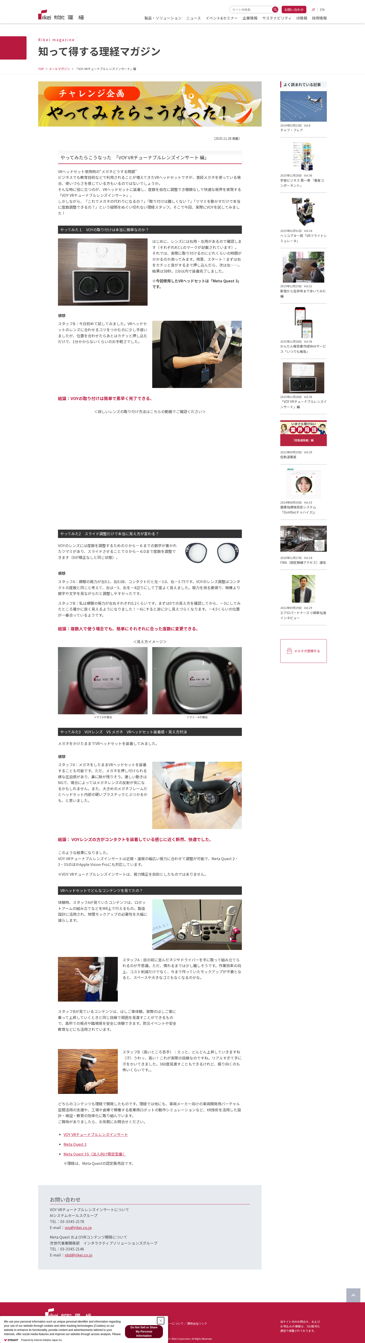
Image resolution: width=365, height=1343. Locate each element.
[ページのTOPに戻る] (353, 1295)
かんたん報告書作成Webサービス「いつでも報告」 (303, 349)
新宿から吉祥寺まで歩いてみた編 (303, 293)
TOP (41, 69)
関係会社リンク (197, 1323)
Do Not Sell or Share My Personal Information (143, 1331)
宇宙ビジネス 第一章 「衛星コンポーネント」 (302, 183)
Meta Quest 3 (75, 1144)
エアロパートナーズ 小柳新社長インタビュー (303, 615)
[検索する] (275, 10)
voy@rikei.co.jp (78, 1227)
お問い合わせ (294, 9)
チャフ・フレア (291, 130)
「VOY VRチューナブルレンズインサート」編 (303, 404)
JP (313, 9)
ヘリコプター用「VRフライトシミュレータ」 (303, 238)
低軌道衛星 (288, 456)
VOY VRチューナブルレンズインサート (96, 1134)
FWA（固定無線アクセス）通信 (303, 562)
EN (322, 9)
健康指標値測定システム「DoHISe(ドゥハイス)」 (298, 509)
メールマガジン (59, 69)
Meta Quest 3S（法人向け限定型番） (95, 1154)
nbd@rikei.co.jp (78, 1255)
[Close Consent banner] (160, 1320)
